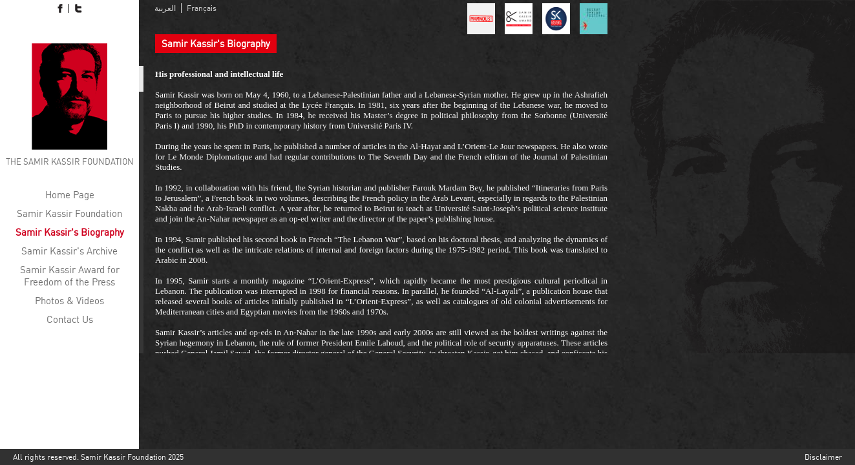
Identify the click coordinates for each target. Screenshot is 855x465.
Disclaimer (823, 457)
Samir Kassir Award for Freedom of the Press (70, 276)
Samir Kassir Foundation (69, 213)
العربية (165, 8)
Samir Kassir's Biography (70, 232)
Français (201, 8)
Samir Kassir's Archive (69, 251)
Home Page (69, 195)
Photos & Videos (69, 300)
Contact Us (70, 319)
